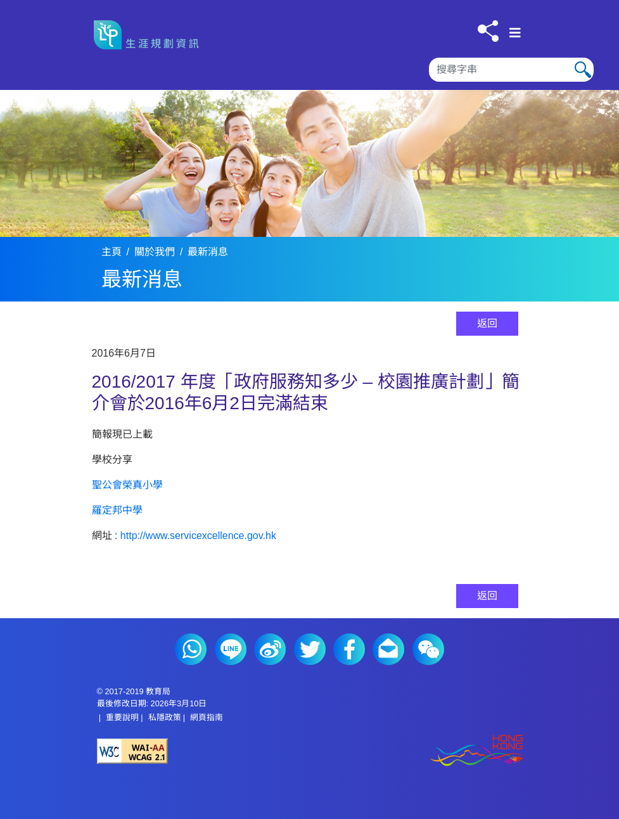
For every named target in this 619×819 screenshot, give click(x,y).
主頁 (111, 251)
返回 (487, 323)
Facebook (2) (349, 649)
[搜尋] (511, 70)
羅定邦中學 (117, 510)
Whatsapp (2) (191, 649)
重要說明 (122, 717)
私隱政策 (164, 717)
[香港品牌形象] (416, 751)
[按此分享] (488, 31)
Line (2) (230, 649)
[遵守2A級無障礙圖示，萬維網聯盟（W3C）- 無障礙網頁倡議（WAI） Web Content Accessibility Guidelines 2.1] (203, 751)
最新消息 (208, 251)
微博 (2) (270, 649)
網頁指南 (206, 717)
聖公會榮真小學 (127, 484)
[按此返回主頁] (151, 34)
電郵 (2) (388, 649)
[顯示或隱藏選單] (515, 33)
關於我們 (154, 251)
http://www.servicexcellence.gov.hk (198, 535)
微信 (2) (428, 649)
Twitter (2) (310, 649)
